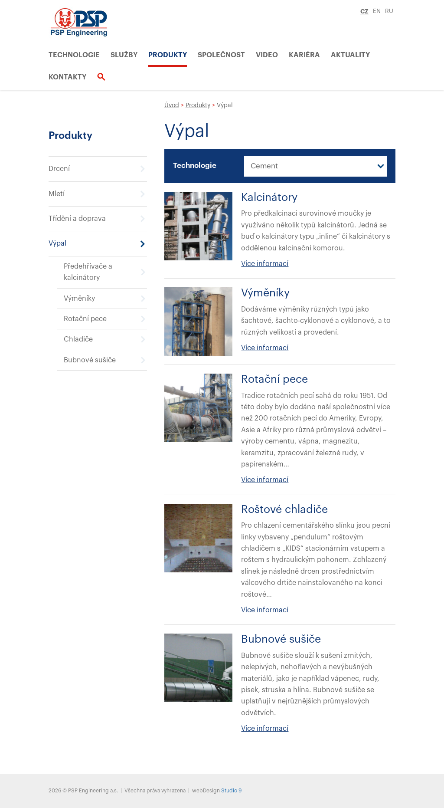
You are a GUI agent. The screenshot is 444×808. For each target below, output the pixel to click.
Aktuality (350, 55)
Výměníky (79, 298)
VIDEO (267, 55)
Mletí (57, 194)
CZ (364, 11)
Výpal (57, 243)
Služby (124, 55)
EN (377, 11)
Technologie (74, 55)
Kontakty (67, 77)
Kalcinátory (269, 197)
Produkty (167, 55)
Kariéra (304, 55)
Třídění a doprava (77, 218)
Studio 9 (231, 790)
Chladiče (78, 339)
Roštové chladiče (284, 509)
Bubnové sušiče (90, 360)
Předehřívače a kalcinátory (88, 272)
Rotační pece (85, 318)
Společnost (221, 55)
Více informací (264, 263)
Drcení (59, 168)
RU (389, 11)
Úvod (171, 105)
